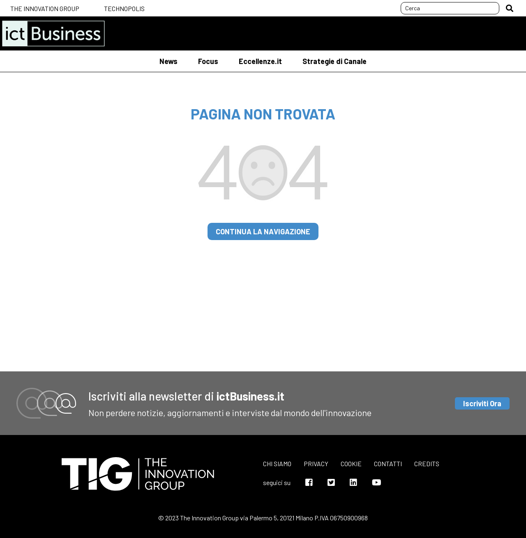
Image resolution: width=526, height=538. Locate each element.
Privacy (316, 463)
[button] (509, 8)
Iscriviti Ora (482, 403)
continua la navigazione (263, 231)
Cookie (351, 463)
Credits (426, 463)
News (168, 61)
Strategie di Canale (334, 61)
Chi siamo (277, 463)
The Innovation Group (44, 8)
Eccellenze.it (260, 61)
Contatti (388, 463)
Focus (208, 61)
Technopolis (124, 8)
